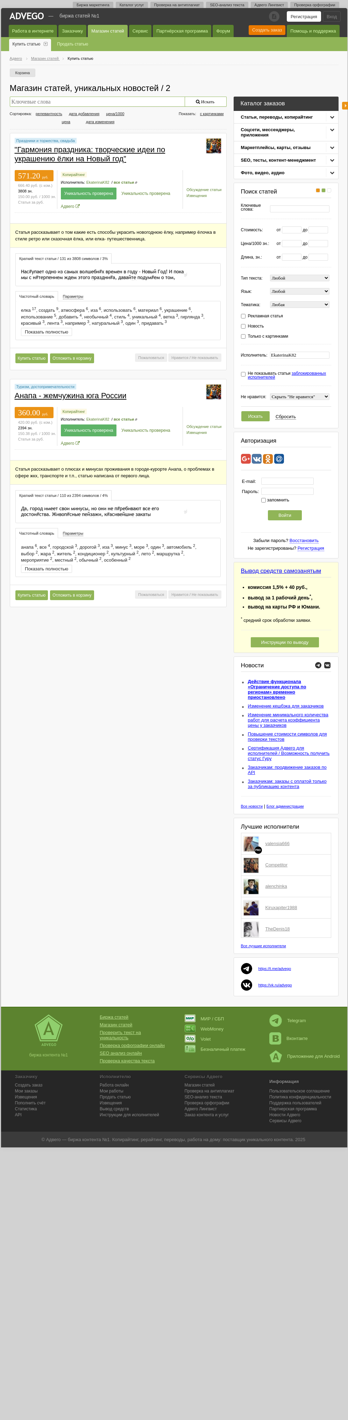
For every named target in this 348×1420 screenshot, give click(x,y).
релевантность (49, 114)
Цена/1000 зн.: (255, 244)
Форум (223, 31)
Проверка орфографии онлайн (132, 1045)
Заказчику (72, 31)
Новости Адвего (284, 1114)
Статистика (26, 1108)
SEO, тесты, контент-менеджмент (278, 160)
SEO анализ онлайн (121, 1053)
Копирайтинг (74, 175)
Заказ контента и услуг (207, 1114)
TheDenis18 (277, 929)
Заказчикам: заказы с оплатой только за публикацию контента (287, 784)
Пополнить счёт (30, 1103)
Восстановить (304, 540)
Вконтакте (288, 1038)
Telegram (287, 1020)
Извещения (196, 196)
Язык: (246, 292)
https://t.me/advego (274, 968)
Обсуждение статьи (203, 190)
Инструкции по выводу (285, 642)
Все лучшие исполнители (263, 946)
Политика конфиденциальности (300, 1097)
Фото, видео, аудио (263, 172)
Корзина (22, 73)
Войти (284, 515)
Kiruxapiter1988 (281, 907)
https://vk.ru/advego (275, 985)
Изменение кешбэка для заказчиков (286, 706)
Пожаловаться (151, 358)
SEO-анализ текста (227, 5)
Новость (256, 326)
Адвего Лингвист (269, 5)
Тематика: (251, 305)
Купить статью (27, 44)
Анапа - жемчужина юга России (71, 395)
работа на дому (203, 1139)
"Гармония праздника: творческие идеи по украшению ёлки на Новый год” (90, 154)
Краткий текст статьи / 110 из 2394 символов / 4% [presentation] (63, 495)
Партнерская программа (293, 1108)
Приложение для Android (304, 1056)
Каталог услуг (132, 5)
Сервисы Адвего (285, 1120)
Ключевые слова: (251, 207)
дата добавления (84, 114)
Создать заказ (267, 30)
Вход (332, 16)
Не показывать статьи (287, 375)
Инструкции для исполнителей (129, 1114)
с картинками (212, 114)
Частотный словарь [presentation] (36, 296)
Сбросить (286, 416)
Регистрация (304, 16)
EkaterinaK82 (97, 182)
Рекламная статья (265, 316)
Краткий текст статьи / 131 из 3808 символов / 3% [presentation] (63, 258)
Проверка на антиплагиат (177, 5)
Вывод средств (114, 1108)
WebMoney (204, 1029)
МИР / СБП (204, 1018)
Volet (198, 1039)
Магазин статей (107, 31)
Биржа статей (114, 1017)
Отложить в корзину (71, 358)
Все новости (252, 806)
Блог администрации (285, 806)
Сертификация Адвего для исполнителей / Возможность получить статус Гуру (289, 753)
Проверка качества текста (127, 1060)
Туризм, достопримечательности (45, 387)
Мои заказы (26, 1091)
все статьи (124, 182)
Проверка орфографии (314, 5)
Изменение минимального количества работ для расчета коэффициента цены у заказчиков (288, 720)
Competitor (276, 864)
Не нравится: (254, 397)
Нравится (180, 358)
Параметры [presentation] (73, 296)
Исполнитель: (254, 355)
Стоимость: (252, 230)
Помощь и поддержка (313, 31)
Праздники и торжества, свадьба (45, 141)
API (18, 1114)
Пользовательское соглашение (299, 1091)
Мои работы (111, 1091)
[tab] (63, 258)
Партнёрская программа (182, 31)
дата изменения (100, 122)
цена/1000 (115, 114)
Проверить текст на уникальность (120, 1035)
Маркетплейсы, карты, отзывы (276, 147)
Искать (255, 416)
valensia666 (277, 843)
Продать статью (72, 44)
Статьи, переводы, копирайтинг (277, 117)
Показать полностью (46, 332)
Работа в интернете (33, 31)
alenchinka (276, 886)
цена (66, 122)
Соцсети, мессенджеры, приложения (268, 132)
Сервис (140, 31)
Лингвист (201, 1108)
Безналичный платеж (215, 1049)
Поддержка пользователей (295, 1103)
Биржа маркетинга (93, 5)
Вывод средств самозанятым (281, 571)
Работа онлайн (114, 1085)
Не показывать (205, 358)
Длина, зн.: (251, 257)
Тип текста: (252, 278)
